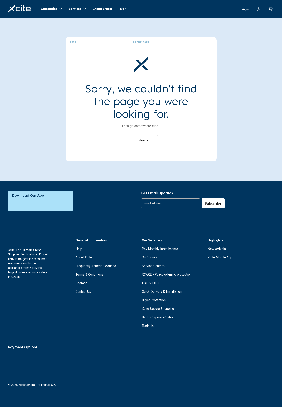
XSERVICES (150, 283)
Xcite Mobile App (220, 257)
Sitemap (81, 283)
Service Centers (153, 266)
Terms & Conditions (89, 274)
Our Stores (149, 257)
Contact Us (83, 292)
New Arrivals (217, 249)
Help (79, 249)
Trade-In (148, 326)
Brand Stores (103, 9)
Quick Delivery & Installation (162, 292)
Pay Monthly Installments (160, 249)
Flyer (122, 9)
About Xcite (84, 257)
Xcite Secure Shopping (158, 309)
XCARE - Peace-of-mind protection (166, 274)
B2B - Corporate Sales (157, 317)
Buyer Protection (154, 300)
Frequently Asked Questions (96, 266)
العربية (246, 8)
